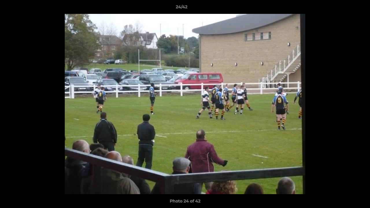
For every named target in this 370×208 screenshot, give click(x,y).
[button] (345, 8)
